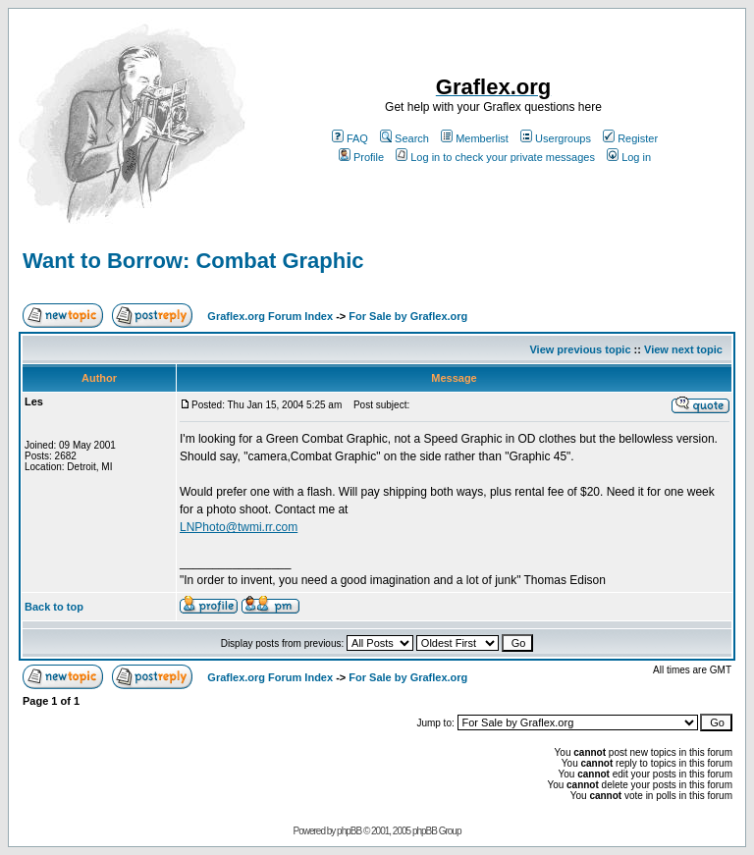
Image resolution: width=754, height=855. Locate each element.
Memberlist (475, 138)
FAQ (350, 138)
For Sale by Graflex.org (408, 316)
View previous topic (579, 349)
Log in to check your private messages (495, 157)
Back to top (54, 607)
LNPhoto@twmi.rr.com (238, 527)
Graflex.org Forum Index (270, 316)
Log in (629, 157)
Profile (361, 157)
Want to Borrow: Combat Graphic (193, 260)
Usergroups (555, 138)
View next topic (683, 349)
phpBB (349, 831)
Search (404, 138)
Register (630, 138)
